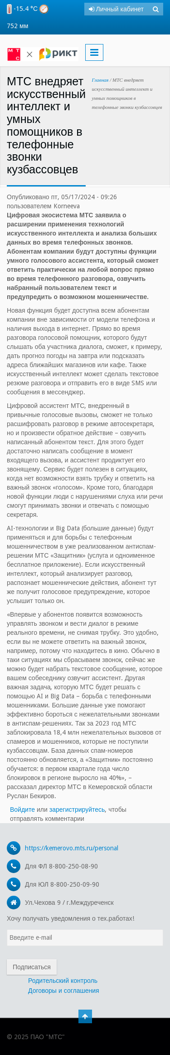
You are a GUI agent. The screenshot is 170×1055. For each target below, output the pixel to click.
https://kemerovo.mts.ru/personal (71, 848)
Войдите (22, 809)
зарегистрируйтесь (77, 809)
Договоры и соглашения (63, 990)
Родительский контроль (62, 980)
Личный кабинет (116, 9)
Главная (100, 80)
